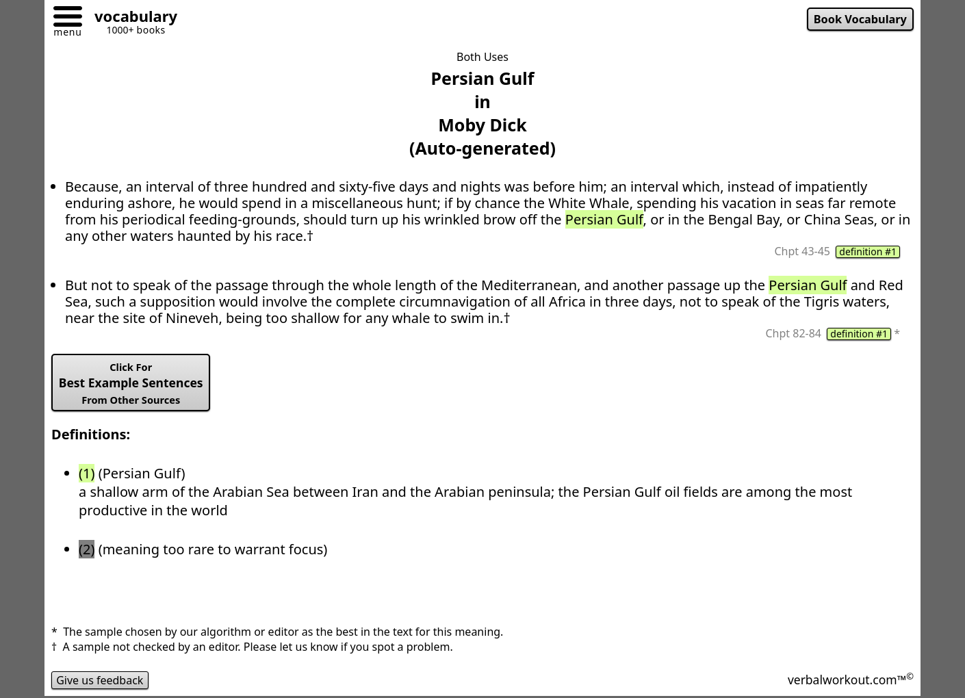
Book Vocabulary (860, 19)
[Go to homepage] (130, 18)
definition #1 (868, 252)
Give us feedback (99, 680)
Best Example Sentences (131, 383)
